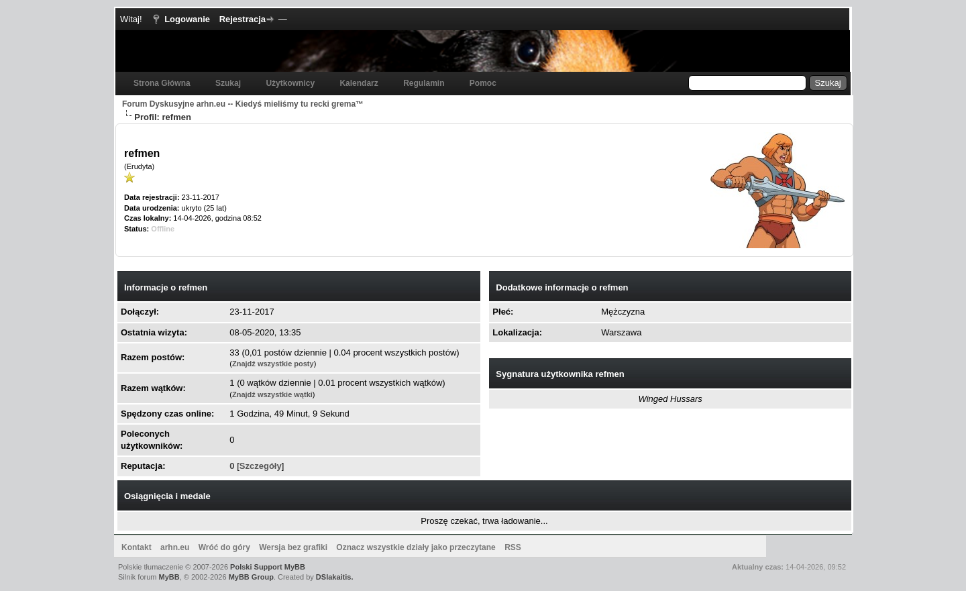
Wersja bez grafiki (293, 547)
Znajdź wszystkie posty (273, 364)
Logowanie (187, 19)
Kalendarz (358, 83)
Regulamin (423, 83)
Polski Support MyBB (267, 567)
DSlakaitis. (335, 577)
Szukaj (228, 83)
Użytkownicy (290, 83)
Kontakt (136, 547)
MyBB (169, 577)
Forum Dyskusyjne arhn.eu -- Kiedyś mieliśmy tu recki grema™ (243, 104)
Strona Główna (162, 83)
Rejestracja (242, 19)
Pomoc (483, 83)
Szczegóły (260, 466)
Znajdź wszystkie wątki (272, 394)
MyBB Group (251, 577)
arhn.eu (174, 547)
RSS (512, 547)
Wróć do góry (224, 547)
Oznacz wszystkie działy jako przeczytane (415, 547)
